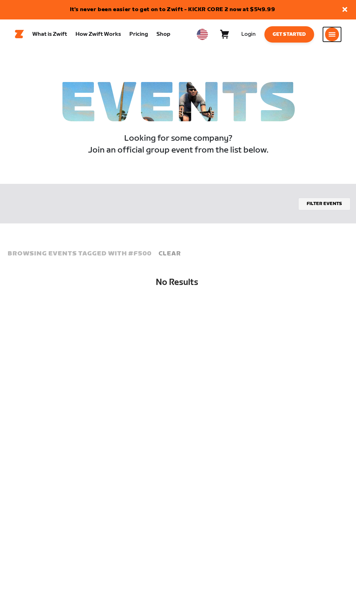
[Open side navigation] (332, 35)
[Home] (19, 35)
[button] (345, 10)
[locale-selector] (202, 35)
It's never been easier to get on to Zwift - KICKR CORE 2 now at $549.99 (172, 9)
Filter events (324, 205)
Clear (170, 255)
